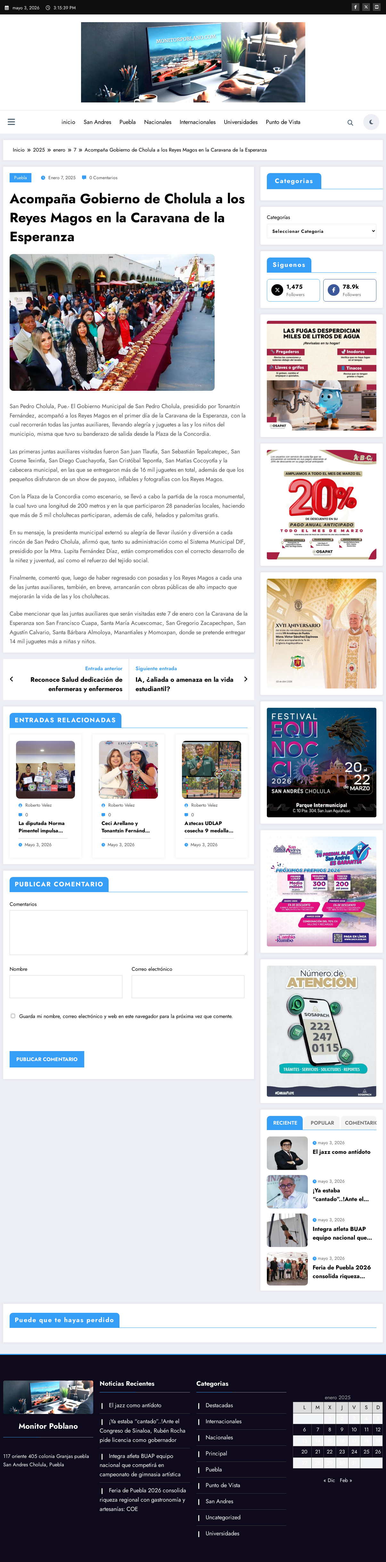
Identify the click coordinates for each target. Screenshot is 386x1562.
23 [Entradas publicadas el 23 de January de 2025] (342, 1451)
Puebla (127, 122)
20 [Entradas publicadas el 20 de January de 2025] (304, 1451)
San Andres (97, 122)
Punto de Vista (283, 122)
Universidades (241, 122)
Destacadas (219, 1405)
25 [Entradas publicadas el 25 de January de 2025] (366, 1451)
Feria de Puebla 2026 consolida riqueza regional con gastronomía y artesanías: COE (342, 1272)
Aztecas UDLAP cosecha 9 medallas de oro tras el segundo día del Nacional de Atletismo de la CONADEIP (208, 827)
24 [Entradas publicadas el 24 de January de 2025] (354, 1451)
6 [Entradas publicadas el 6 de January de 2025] (304, 1429)
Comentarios (129, 927)
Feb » (346, 1480)
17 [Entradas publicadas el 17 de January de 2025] (354, 1440)
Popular (322, 1123)
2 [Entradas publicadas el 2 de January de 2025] (342, 1418)
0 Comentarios (103, 177)
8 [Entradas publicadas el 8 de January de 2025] (329, 1429)
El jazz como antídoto (342, 1152)
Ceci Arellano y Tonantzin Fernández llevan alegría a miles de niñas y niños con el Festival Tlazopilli (126, 827)
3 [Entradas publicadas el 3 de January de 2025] (354, 1418)
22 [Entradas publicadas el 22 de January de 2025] (330, 1451)
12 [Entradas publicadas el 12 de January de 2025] (378, 1429)
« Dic (329, 1480)
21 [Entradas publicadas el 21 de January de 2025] (317, 1451)
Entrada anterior (103, 668)
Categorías (278, 217)
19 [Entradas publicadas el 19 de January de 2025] (378, 1440)
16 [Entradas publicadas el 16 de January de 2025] (342, 1440)
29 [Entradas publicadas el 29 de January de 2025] (330, 1463)
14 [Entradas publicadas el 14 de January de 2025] (317, 1440)
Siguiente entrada (156, 668)
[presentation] (53, 1037)
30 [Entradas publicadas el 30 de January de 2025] (342, 1463)
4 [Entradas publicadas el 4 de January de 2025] (366, 1418)
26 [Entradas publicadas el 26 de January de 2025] (378, 1451)
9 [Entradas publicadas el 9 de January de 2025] (342, 1429)
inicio (68, 122)
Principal (216, 1453)
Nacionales (157, 122)
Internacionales (198, 122)
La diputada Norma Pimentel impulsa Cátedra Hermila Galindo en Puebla (42, 827)
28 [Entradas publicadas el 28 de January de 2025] (318, 1463)
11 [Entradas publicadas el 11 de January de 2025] (366, 1429)
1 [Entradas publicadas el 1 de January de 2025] (330, 1418)
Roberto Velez (38, 805)
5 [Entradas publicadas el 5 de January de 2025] (378, 1418)
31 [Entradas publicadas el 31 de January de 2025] (354, 1463)
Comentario (360, 1123)
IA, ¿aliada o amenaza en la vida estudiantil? (185, 684)
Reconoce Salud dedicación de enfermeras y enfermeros (76, 684)
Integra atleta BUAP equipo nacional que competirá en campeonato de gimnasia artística (340, 1233)
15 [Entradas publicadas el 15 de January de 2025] (329, 1440)
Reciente (285, 1123)
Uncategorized (223, 1517)
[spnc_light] (371, 122)
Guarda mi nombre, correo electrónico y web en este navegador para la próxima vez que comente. (126, 1016)
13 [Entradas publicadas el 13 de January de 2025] (304, 1440)
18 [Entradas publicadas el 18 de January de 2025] (366, 1440)
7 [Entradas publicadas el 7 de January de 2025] (317, 1429)
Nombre (66, 981)
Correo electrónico (188, 981)
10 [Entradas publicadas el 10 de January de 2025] (354, 1429)
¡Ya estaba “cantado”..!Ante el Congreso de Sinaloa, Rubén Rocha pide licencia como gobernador (341, 1195)
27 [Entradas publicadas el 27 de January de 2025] (304, 1463)
